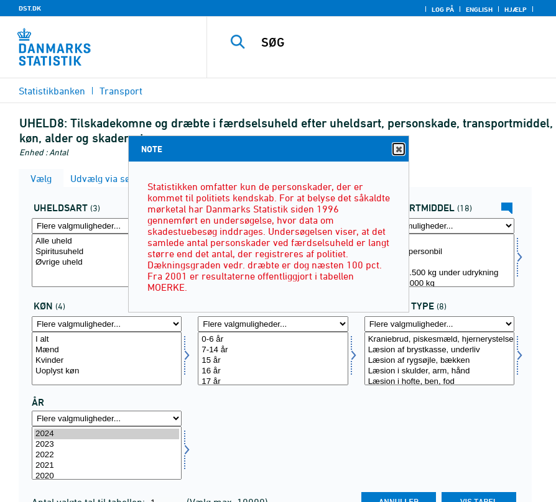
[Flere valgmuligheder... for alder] (273, 324)
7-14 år (272, 350)
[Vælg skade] (439, 358)
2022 (106, 455)
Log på (443, 9)
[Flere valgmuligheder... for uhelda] (107, 226)
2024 (106, 434)
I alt (439, 241)
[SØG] (394, 42)
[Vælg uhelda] (107, 260)
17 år (272, 381)
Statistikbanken (52, 90)
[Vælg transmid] (439, 260)
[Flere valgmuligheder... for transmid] (439, 226)
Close (398, 149)
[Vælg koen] (107, 358)
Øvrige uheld (106, 262)
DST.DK (30, 8)
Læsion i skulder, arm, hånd (439, 371)
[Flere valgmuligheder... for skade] (439, 324)
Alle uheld (106, 241)
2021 (106, 465)
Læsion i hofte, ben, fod (439, 381)
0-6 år (272, 339)
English (479, 9)
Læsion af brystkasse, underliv (439, 350)
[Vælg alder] (273, 358)
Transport (121, 90)
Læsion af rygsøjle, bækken (439, 360)
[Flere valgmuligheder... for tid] (107, 418)
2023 (106, 444)
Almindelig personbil (439, 252)
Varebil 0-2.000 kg (439, 283)
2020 (106, 476)
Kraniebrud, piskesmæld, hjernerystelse (439, 339)
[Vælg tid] (107, 453)
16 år (272, 371)
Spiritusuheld (106, 252)
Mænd (106, 350)
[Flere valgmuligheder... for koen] (107, 324)
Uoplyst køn (106, 371)
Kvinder (106, 360)
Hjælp (515, 9)
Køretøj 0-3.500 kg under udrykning (439, 273)
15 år (272, 360)
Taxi (439, 262)
